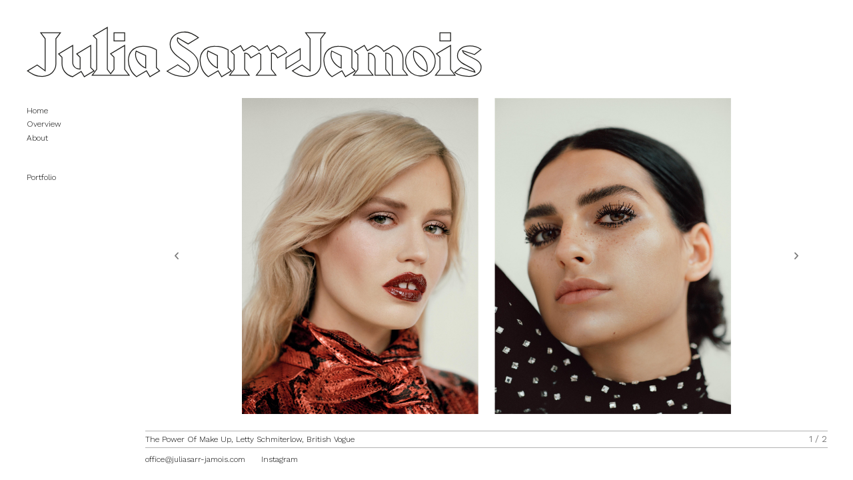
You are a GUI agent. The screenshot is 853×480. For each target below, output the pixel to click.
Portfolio (48, 171)
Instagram (279, 459)
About (37, 138)
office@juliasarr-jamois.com (195, 459)
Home (37, 110)
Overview (44, 124)
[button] (176, 256)
